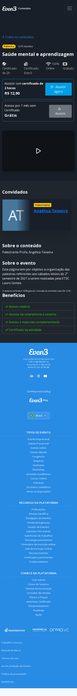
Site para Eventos (38, 553)
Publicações (38, 509)
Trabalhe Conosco (12, 642)
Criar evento (38, 580)
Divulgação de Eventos (38, 518)
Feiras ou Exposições (39, 491)
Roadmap (38, 610)
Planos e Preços (38, 597)
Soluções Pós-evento (38, 531)
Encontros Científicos (39, 487)
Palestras (38, 482)
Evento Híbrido (38, 452)
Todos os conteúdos (18, 37)
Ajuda (38, 614)
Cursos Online (38, 478)
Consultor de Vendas (39, 593)
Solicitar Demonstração (38, 588)
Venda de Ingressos (38, 522)
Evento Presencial (38, 443)
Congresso (38, 456)
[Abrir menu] (69, 8)
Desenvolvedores (38, 606)
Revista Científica (38, 513)
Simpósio (38, 461)
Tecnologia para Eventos (38, 540)
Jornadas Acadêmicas (39, 474)
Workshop (39, 469)
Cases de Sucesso (38, 584)
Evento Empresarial (38, 439)
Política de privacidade (14, 674)
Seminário (38, 465)
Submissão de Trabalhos (39, 535)
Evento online (38, 448)
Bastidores (8, 681)
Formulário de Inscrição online (38, 544)
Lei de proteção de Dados (16, 666)
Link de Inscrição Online (38, 548)
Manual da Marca (11, 650)
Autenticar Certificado (38, 601)
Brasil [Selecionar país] (39, 415)
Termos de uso (10, 658)
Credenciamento (38, 561)
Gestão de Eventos (38, 527)
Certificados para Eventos (38, 557)
